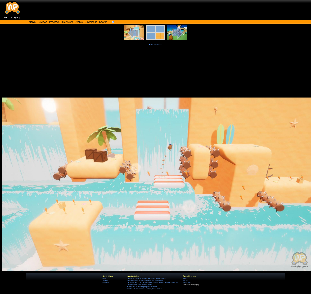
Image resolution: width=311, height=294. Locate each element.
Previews (54, 22)
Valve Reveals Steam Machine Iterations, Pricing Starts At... (145, 289)
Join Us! (185, 280)
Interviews (67, 22)
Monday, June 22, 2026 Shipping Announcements (142, 287)
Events (79, 22)
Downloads (91, 22)
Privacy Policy (187, 282)
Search (103, 22)
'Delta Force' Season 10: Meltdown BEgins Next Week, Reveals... (147, 278)
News (104, 278)
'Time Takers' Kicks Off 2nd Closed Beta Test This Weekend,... (146, 280)
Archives (105, 280)
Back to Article (155, 44)
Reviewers (106, 282)
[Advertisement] (155, 73)
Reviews (42, 22)
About (184, 278)
